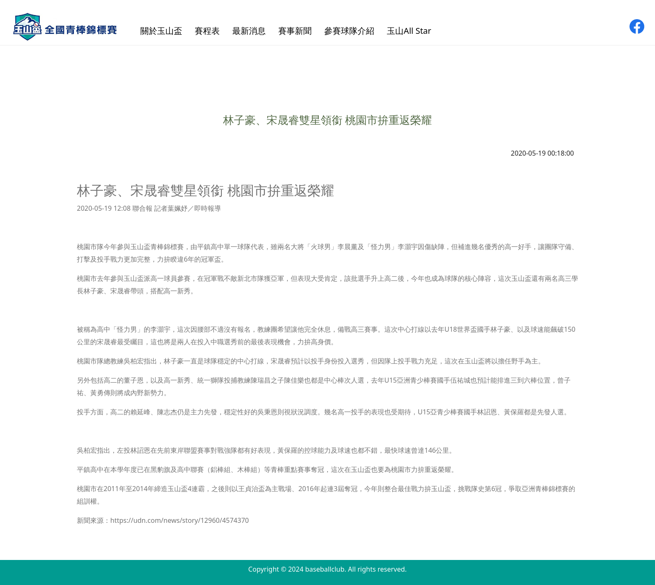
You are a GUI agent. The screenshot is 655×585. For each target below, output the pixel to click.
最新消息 (249, 30)
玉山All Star (409, 30)
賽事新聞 (295, 30)
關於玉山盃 (161, 30)
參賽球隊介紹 (349, 30)
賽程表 (207, 30)
